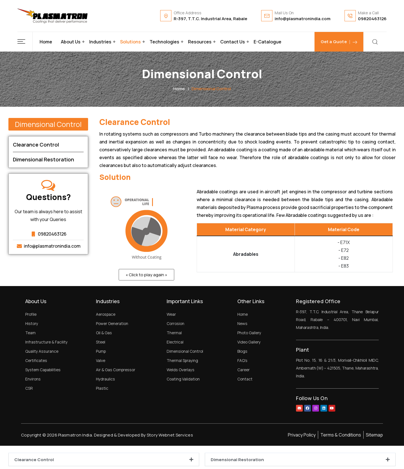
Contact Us (232, 42)
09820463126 (372, 19)
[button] (25, 42)
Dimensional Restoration (237, 460)
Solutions (130, 42)
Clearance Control (34, 460)
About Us (71, 42)
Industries (100, 42)
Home (46, 42)
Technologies (164, 42)
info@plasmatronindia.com (302, 19)
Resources (200, 42)
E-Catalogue (267, 42)
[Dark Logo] (52, 15)
